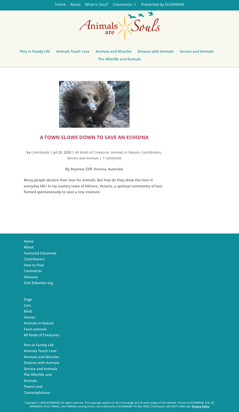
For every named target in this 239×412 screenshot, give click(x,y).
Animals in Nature (125, 152)
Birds (28, 311)
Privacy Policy (200, 406)
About (75, 5)
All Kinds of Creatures (92, 152)
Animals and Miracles (114, 52)
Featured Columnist (40, 253)
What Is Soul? (96, 5)
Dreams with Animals (156, 52)
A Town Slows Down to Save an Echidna (94, 137)
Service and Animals (197, 52)
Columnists (122, 5)
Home (60, 5)
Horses (29, 317)
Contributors (151, 152)
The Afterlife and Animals (119, 60)
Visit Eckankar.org (38, 282)
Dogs (28, 299)
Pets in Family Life (35, 52)
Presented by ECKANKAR (162, 5)
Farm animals (35, 329)
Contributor (40, 152)
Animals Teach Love (73, 52)
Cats (27, 305)
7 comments (112, 158)
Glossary (31, 277)
